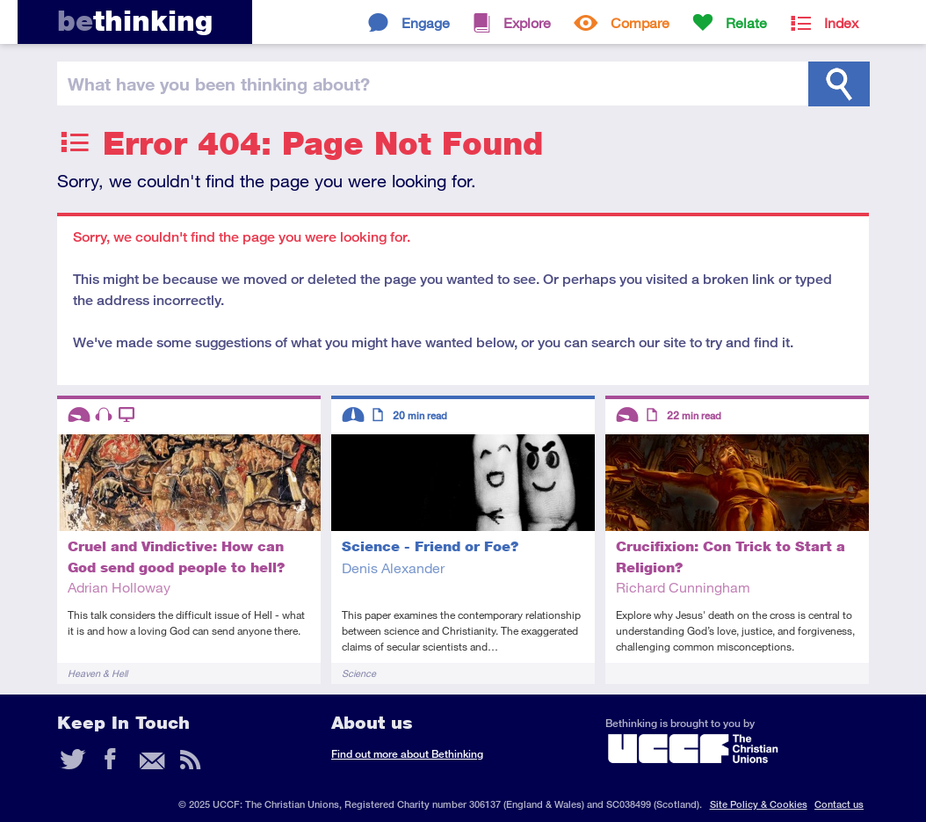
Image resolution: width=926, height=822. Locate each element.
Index (841, 22)
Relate (746, 22)
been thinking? (219, 83)
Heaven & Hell (97, 673)
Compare (640, 22)
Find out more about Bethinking (407, 753)
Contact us (839, 804)
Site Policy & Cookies (758, 804)
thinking (135, 21)
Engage (426, 22)
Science (359, 673)
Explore (527, 22)
